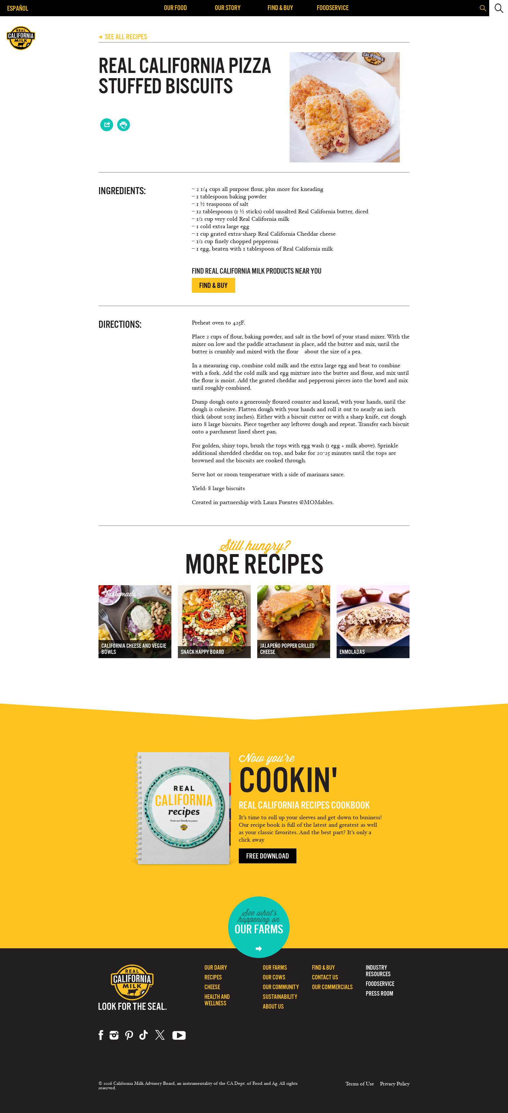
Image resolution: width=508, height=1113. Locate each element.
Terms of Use (359, 1084)
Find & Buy (280, 7)
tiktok (144, 1035)
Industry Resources (378, 970)
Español (17, 8)
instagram (114, 1035)
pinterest (129, 1035)
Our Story (228, 7)
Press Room (379, 993)
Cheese (212, 987)
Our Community (281, 987)
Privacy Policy (395, 1084)
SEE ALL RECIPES (122, 37)
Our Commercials (332, 987)
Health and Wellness (217, 1000)
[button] (497, 8)
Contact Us (325, 977)
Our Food (175, 7)
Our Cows (274, 977)
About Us (273, 1006)
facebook (100, 1035)
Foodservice (333, 7)
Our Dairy (215, 967)
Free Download (267, 856)
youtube (179, 1035)
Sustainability (280, 996)
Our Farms (275, 967)
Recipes (213, 977)
